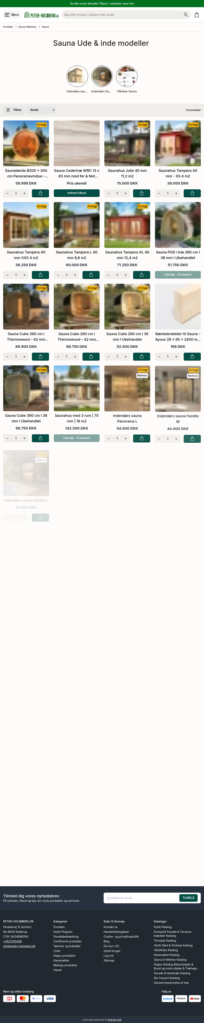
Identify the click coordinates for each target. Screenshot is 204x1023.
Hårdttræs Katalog (166, 950)
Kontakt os (111, 927)
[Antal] (16, 193)
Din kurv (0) (111, 946)
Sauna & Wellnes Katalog (170, 959)
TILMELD (188, 897)
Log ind (108, 955)
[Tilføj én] (24, 193)
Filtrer (14, 110)
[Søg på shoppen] (186, 15)
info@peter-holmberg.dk (19, 946)
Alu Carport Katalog (167, 978)
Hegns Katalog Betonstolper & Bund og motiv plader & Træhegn (175, 966)
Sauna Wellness (27, 26)
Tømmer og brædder (66, 946)
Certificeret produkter (67, 941)
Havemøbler (61, 960)
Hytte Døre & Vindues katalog (173, 945)
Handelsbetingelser (116, 931)
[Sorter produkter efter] (40, 110)
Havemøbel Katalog (166, 954)
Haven (57, 970)
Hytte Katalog (163, 927)
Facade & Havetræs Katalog (172, 973)
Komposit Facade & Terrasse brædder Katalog (172, 933)
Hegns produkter (64, 955)
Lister (57, 951)
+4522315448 (12, 941)
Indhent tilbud (76, 193)
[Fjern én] (7, 193)
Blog (107, 941)
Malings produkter (65, 965)
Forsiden (8, 26)
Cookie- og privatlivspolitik (121, 936)
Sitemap (109, 960)
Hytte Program (63, 931)
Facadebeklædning (65, 936)
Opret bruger (112, 951)
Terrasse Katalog (165, 940)
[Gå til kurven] (197, 14)
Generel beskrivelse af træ (171, 982)
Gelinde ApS (115, 1019)
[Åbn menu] (12, 14)
